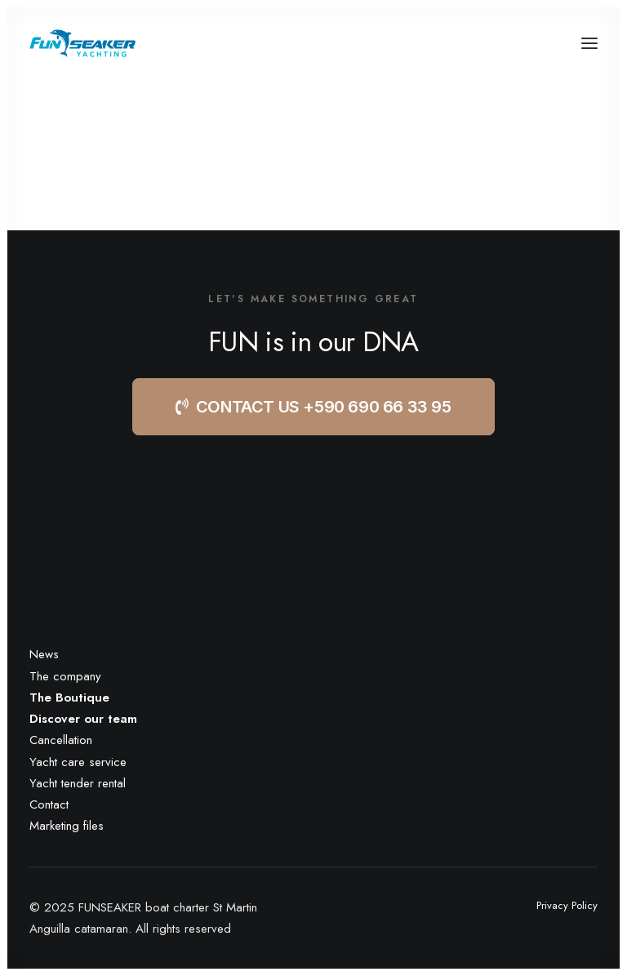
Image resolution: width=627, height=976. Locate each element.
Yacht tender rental (77, 783)
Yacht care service (78, 762)
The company (65, 676)
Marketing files (66, 826)
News (44, 654)
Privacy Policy (567, 905)
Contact (49, 804)
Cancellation (60, 740)
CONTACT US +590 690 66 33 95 (313, 407)
